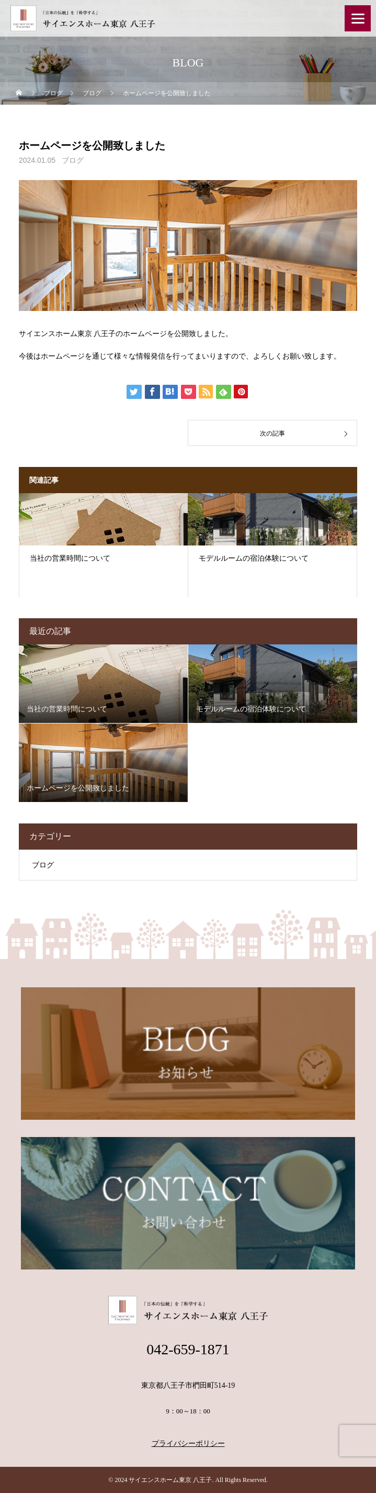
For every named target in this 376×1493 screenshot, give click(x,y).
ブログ (73, 160)
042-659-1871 (188, 1349)
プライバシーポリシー (188, 1443)
